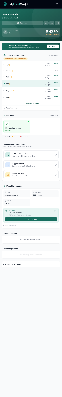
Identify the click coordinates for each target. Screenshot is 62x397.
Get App (53, 46)
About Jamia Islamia (13, 264)
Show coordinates (10, 225)
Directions (22, 23)
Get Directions (31, 219)
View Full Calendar (31, 103)
